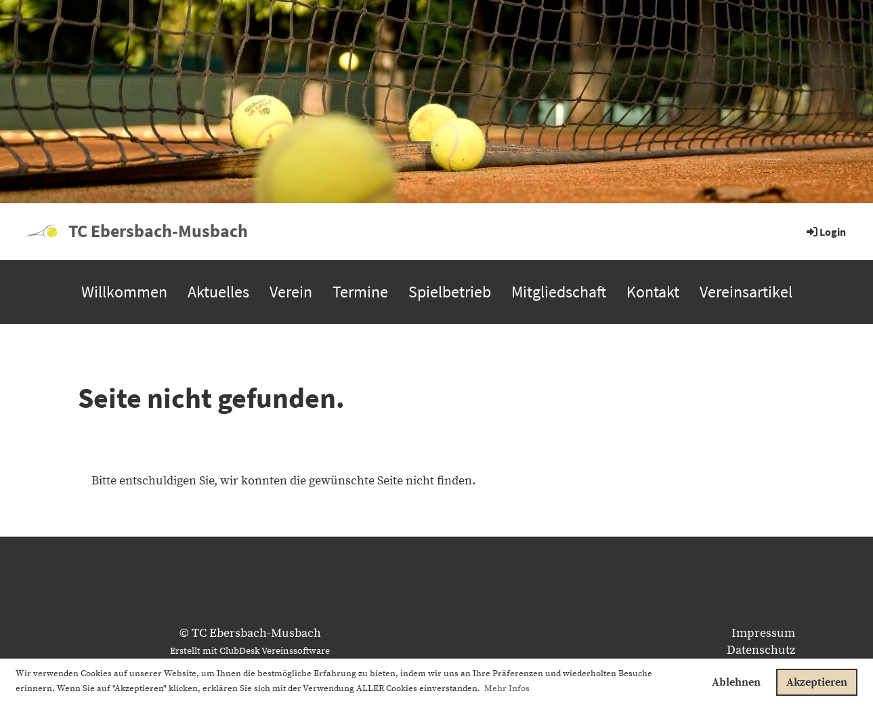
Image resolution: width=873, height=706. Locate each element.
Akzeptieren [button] (816, 682)
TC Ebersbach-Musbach (158, 231)
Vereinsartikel (746, 291)
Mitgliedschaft (558, 291)
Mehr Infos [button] (507, 688)
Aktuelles (218, 291)
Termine (360, 291)
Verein (291, 291)
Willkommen (124, 291)
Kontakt (652, 291)
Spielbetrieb (449, 291)
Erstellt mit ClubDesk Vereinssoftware (250, 651)
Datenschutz (761, 650)
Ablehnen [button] (736, 682)
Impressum (763, 633)
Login (825, 231)
